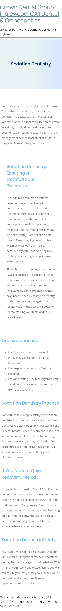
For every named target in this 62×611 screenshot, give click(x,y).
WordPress (11, 606)
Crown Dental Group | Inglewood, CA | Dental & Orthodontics (29, 13)
